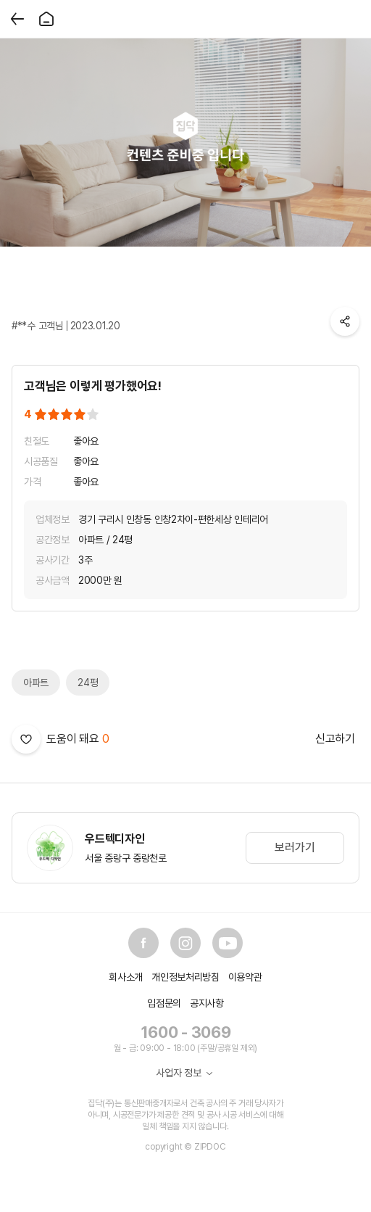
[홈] (46, 18)
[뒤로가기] (17, 18)
